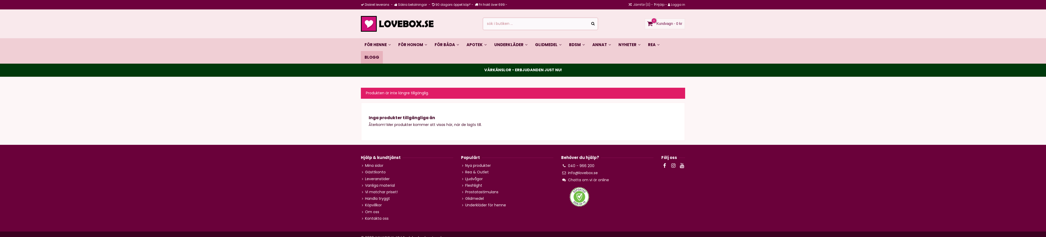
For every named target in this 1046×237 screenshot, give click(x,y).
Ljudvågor (474, 179)
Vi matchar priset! (381, 192)
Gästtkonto (375, 172)
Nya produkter (478, 165)
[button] (447, 44)
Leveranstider (377, 179)
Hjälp (660, 4)
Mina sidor (374, 165)
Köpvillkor (373, 205)
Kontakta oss (377, 218)
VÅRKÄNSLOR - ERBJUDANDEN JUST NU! (523, 70)
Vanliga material (380, 185)
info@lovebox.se (583, 172)
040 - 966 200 (581, 165)
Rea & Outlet (477, 172)
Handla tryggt (377, 198)
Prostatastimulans (481, 192)
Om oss (372, 212)
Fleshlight (473, 185)
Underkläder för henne (485, 205)
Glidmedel (474, 198)
